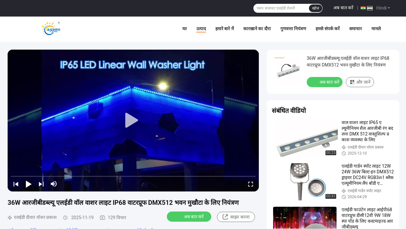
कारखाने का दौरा (257, 28)
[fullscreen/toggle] (250, 184)
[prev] (16, 184)
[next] (41, 184)
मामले (376, 28)
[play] (133, 120)
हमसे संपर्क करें (328, 28)
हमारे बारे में (224, 28)
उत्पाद (201, 28)
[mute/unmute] (54, 184)
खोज (315, 8)
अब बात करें (343, 7)
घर (184, 28)
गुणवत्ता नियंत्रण (293, 28)
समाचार (355, 28)
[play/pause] (28, 184)
